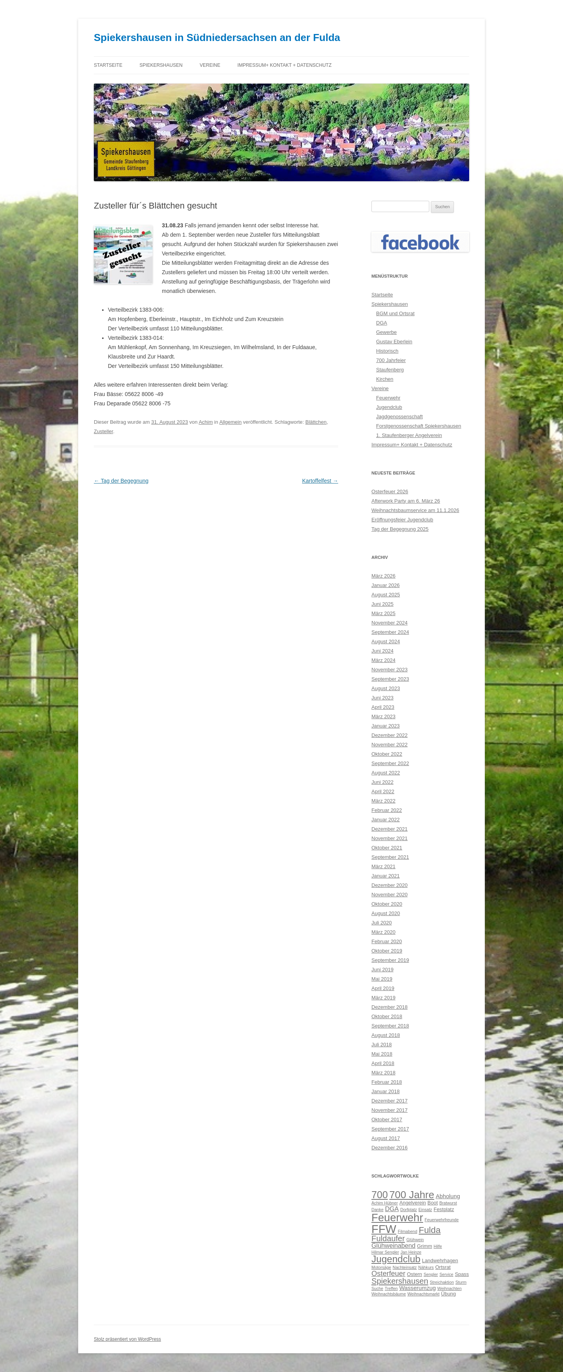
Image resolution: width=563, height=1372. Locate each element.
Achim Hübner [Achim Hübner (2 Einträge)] (384, 1203)
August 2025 (385, 595)
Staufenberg (390, 370)
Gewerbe (386, 332)
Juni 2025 (382, 604)
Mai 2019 (381, 979)
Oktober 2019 (386, 951)
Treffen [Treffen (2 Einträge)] (391, 1288)
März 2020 (383, 932)
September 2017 (390, 1129)
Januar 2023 (385, 726)
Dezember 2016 (389, 1148)
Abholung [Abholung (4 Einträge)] (448, 1196)
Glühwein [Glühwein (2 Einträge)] (415, 1239)
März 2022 (383, 801)
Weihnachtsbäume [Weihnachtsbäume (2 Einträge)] (388, 1294)
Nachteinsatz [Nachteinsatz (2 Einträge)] (405, 1267)
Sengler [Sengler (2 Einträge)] (430, 1274)
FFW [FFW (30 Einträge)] (383, 1228)
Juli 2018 (381, 1044)
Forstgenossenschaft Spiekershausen (418, 426)
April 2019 (382, 988)
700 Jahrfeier (391, 360)
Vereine (210, 65)
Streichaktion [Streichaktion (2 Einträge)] (442, 1282)
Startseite (108, 65)
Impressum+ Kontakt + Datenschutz (284, 65)
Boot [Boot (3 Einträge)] (432, 1203)
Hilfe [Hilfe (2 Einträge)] (438, 1246)
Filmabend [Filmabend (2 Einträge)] (407, 1231)
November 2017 (389, 1110)
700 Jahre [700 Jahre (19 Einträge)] (411, 1194)
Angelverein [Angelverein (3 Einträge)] (412, 1203)
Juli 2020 (381, 923)
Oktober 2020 (386, 904)
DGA (381, 323)
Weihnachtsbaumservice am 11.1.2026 (415, 510)
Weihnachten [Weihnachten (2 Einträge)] (449, 1288)
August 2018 (385, 1035)
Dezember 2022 (389, 735)
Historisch (387, 351)
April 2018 (382, 1063)
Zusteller (103, 431)
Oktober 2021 (386, 848)
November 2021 (389, 838)
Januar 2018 (385, 1091)
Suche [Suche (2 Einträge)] (377, 1288)
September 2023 (390, 679)
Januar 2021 (385, 876)
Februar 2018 (386, 1082)
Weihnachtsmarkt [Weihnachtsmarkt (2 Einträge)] (423, 1294)
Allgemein (230, 422)
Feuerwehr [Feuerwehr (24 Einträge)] (397, 1217)
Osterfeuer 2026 (389, 491)
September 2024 (390, 632)
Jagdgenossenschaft (399, 416)
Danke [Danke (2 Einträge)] (377, 1209)
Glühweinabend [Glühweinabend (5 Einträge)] (393, 1245)
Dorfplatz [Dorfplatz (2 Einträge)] (408, 1209)
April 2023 (382, 707)
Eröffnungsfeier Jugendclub (402, 520)
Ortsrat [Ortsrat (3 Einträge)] (442, 1267)
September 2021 (390, 857)
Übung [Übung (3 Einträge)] (448, 1294)
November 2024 (389, 623)
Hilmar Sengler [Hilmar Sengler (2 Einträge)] (385, 1252)
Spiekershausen (161, 65)
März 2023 (383, 716)
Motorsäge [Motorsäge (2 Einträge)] (381, 1267)
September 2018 (390, 1026)
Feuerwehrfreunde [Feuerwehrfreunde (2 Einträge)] (442, 1219)
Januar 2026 (385, 585)
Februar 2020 (386, 941)
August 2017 (385, 1138)
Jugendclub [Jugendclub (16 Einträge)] (395, 1259)
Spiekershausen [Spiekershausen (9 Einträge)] (399, 1281)
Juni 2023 (382, 698)
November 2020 (389, 894)
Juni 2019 (382, 969)
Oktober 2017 (386, 1119)
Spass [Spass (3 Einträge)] (462, 1274)
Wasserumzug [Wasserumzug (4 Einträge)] (417, 1288)
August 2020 (385, 913)
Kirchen (384, 379)
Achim (206, 422)
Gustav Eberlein (394, 341)
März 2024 (383, 660)
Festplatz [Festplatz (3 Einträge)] (444, 1209)
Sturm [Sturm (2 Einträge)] (460, 1282)
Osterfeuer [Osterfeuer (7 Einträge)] (388, 1273)
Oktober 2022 (386, 754)
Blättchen (315, 422)
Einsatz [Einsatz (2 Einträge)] (425, 1209)
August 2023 (385, 688)
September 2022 (390, 763)
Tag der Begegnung (121, 481)
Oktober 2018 (386, 1016)
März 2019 (383, 998)
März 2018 (383, 1073)
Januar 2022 (385, 819)
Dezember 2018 (389, 1007)
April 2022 (382, 791)
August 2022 (385, 773)
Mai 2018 (381, 1054)
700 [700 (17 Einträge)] (379, 1194)
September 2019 (390, 960)
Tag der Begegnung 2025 (400, 529)
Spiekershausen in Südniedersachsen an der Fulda (217, 37)
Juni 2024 (382, 651)
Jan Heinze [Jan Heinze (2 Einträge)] (410, 1252)
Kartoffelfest (320, 481)
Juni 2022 (382, 782)
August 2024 (385, 641)
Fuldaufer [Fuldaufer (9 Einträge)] (388, 1238)
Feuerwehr (388, 398)
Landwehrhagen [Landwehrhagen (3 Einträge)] (440, 1260)
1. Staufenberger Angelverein (409, 435)
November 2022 (389, 745)
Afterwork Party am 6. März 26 (405, 501)
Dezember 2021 (389, 829)
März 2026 (383, 576)
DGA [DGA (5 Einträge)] (392, 1208)
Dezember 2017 (389, 1101)
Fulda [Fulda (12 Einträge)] (430, 1230)
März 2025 (383, 613)
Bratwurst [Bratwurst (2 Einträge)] (448, 1203)
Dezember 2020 (389, 885)
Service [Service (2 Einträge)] (446, 1274)
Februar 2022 (386, 810)
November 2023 (389, 670)
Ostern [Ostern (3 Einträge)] (414, 1274)
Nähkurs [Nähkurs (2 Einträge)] (426, 1267)
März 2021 (383, 866)
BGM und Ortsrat (395, 313)
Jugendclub (389, 407)
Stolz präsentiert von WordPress (127, 1339)
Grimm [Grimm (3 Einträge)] (424, 1246)
